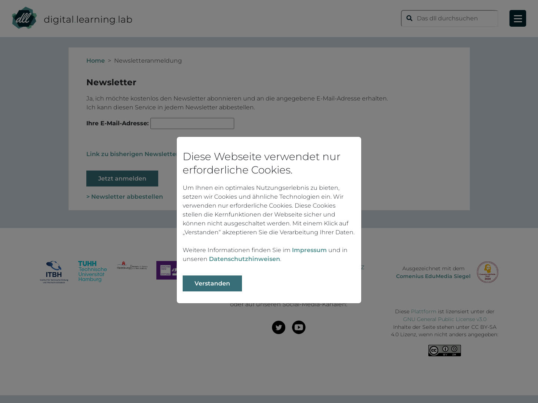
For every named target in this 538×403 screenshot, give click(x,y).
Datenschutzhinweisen (244, 258)
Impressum (309, 250)
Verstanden (212, 283)
